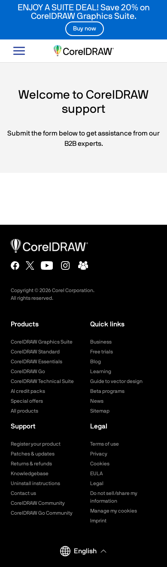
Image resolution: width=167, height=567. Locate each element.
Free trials (101, 351)
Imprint (98, 520)
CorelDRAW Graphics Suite (42, 341)
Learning (100, 371)
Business (101, 341)
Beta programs (107, 391)
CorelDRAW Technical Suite (42, 381)
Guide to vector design (116, 381)
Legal (96, 483)
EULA (96, 473)
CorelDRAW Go (28, 371)
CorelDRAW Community (38, 503)
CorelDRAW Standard (35, 351)
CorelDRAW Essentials (36, 361)
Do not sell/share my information (113, 497)
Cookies (99, 463)
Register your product (36, 443)
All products (24, 410)
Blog (95, 361)
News (96, 401)
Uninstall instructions (35, 483)
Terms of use (104, 443)
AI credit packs (28, 391)
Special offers (27, 401)
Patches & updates (33, 453)
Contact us (23, 493)
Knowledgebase (30, 473)
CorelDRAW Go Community (42, 513)
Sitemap (99, 410)
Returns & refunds (31, 463)
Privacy (98, 453)
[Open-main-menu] (19, 50)
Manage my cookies (113, 510)
